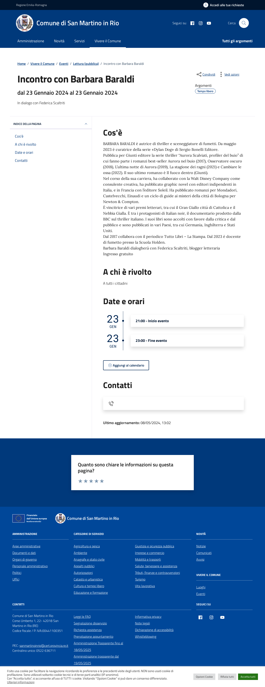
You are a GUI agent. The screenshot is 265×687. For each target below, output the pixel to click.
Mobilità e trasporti (148, 559)
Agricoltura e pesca (87, 546)
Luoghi (200, 587)
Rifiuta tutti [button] (227, 677)
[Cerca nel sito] (244, 23)
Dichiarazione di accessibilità (154, 629)
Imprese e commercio (149, 552)
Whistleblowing (145, 636)
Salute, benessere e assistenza (156, 566)
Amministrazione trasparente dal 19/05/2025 (96, 659)
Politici (16, 572)
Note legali (142, 623)
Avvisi (200, 559)
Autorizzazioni (83, 572)
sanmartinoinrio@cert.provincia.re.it (43, 645)
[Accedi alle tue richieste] (223, 5)
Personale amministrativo (30, 566)
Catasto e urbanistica (88, 579)
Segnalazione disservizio (90, 623)
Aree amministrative (26, 546)
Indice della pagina (50, 123)
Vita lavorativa (145, 585)
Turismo (140, 579)
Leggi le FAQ (82, 616)
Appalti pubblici (84, 566)
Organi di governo (24, 559)
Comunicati (204, 552)
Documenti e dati (24, 552)
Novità (59, 41)
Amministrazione (30, 41)
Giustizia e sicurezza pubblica (154, 546)
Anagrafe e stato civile (89, 559)
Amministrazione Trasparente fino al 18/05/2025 (98, 646)
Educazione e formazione (91, 592)
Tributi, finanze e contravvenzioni (157, 572)
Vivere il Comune (108, 41)
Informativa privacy (148, 616)
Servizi (79, 41)
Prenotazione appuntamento (93, 636)
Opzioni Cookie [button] (204, 677)
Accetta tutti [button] (248, 677)
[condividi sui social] (205, 74)
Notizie (201, 546)
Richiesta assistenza (88, 629)
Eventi (200, 593)
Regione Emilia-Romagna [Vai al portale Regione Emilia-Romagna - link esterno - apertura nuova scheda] (31, 5)
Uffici (15, 579)
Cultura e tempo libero (89, 585)
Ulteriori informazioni (20, 682)
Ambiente (80, 552)
